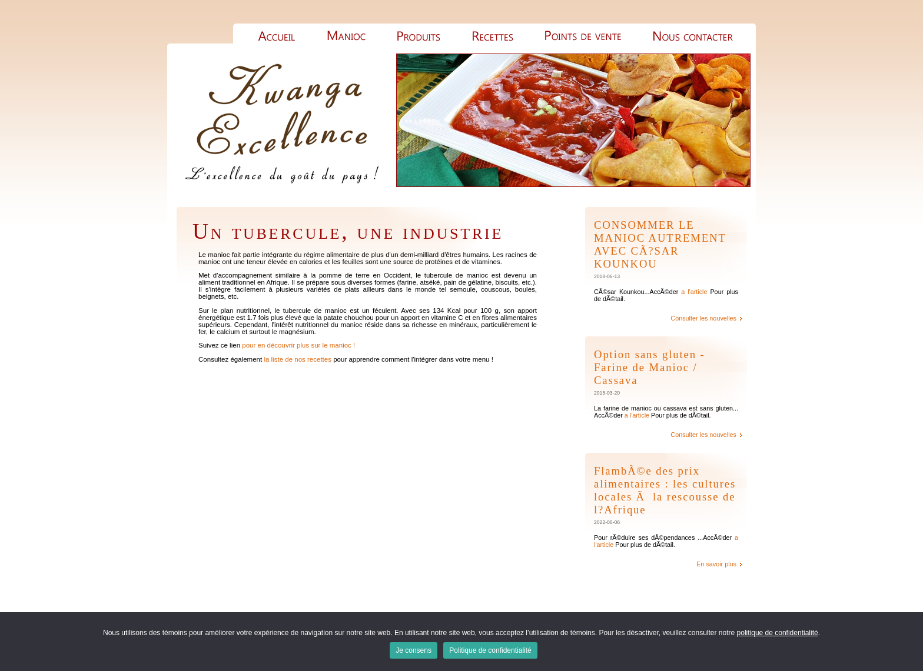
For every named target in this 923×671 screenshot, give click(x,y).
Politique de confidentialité (490, 650)
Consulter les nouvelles (703, 318)
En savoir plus (716, 563)
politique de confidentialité (777, 633)
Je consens (413, 650)
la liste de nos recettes (297, 359)
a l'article (694, 291)
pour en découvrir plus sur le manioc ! (298, 345)
